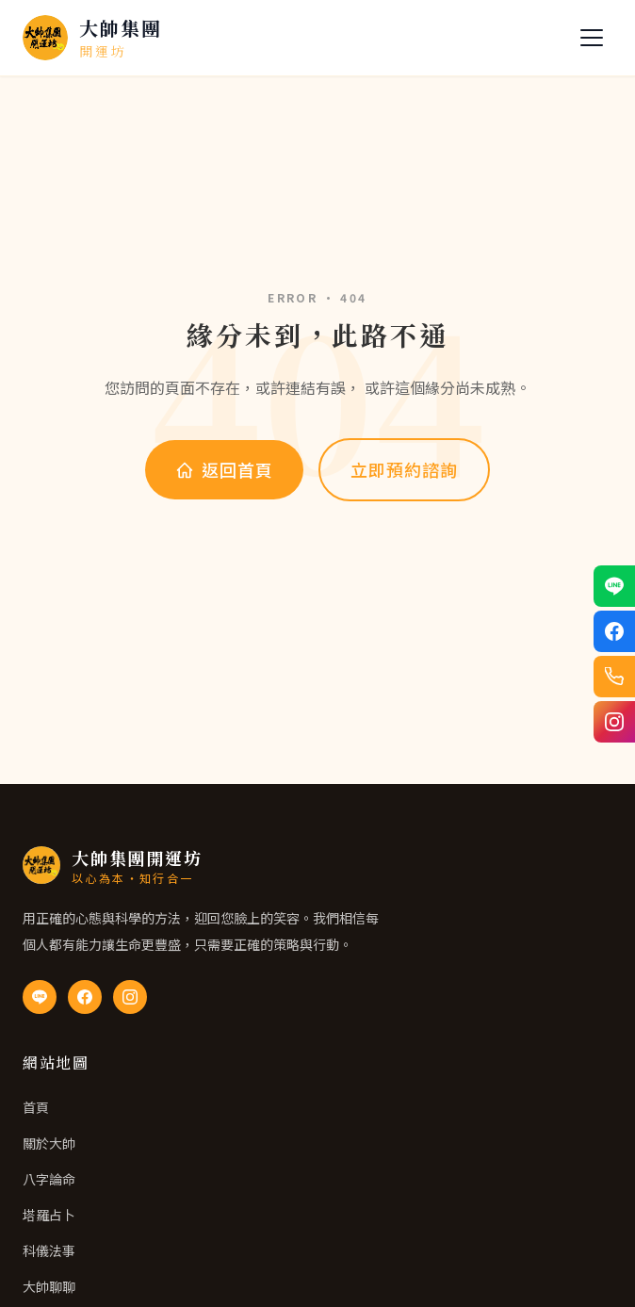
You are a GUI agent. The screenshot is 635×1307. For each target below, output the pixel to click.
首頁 (36, 1107)
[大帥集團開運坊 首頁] (92, 37)
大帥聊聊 (49, 1286)
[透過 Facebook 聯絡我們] (614, 631)
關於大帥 (49, 1143)
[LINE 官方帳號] (40, 997)
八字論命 (49, 1178)
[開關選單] (591, 37)
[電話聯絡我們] (614, 676)
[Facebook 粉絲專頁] (85, 997)
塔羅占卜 (49, 1214)
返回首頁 (224, 469)
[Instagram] (130, 997)
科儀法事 (49, 1250)
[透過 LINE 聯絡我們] (614, 586)
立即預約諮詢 (403, 469)
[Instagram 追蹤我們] (614, 722)
